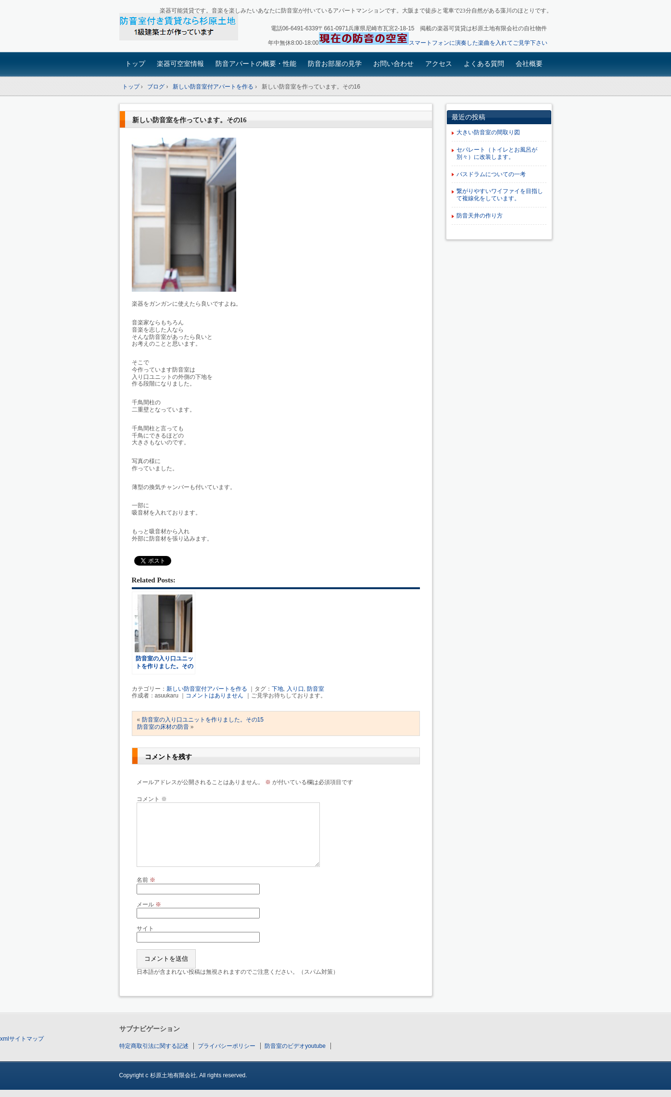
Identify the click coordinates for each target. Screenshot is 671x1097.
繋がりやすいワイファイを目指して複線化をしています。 (499, 195)
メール (149, 904)
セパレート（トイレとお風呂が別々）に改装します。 (496, 153)
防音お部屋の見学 (335, 63)
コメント (152, 799)
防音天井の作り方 (479, 215)
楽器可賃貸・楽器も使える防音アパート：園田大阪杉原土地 (186, 27)
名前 (146, 880)
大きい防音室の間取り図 (488, 132)
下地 (277, 688)
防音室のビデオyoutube (295, 1046)
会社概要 (529, 63)
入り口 (295, 688)
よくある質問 (484, 63)
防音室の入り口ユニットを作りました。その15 (203, 719)
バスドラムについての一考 (491, 174)
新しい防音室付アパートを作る (206, 688)
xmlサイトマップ (22, 1038)
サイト (145, 928)
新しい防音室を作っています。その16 (189, 120)
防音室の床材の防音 (163, 726)
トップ (135, 63)
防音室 (315, 688)
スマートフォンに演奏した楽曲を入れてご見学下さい (478, 42)
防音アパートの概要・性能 (255, 63)
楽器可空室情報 (180, 63)
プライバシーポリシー (226, 1046)
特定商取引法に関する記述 (154, 1046)
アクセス (438, 63)
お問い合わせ (393, 63)
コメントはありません (214, 695)
